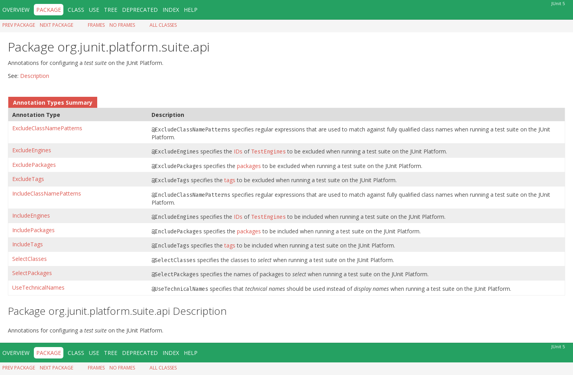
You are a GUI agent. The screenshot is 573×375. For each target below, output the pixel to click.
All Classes (163, 25)
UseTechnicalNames (38, 287)
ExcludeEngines (31, 150)
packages (249, 166)
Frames (96, 25)
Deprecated (140, 9)
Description (34, 75)
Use (94, 9)
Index (171, 9)
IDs (238, 151)
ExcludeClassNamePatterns (47, 128)
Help (191, 9)
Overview (16, 9)
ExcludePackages (34, 164)
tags (229, 180)
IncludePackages (33, 230)
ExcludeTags (28, 179)
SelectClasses (29, 258)
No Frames (122, 25)
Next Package (56, 25)
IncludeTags (27, 244)
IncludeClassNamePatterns (46, 193)
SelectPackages (32, 273)
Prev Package (18, 25)
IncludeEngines (31, 215)
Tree (110, 9)
